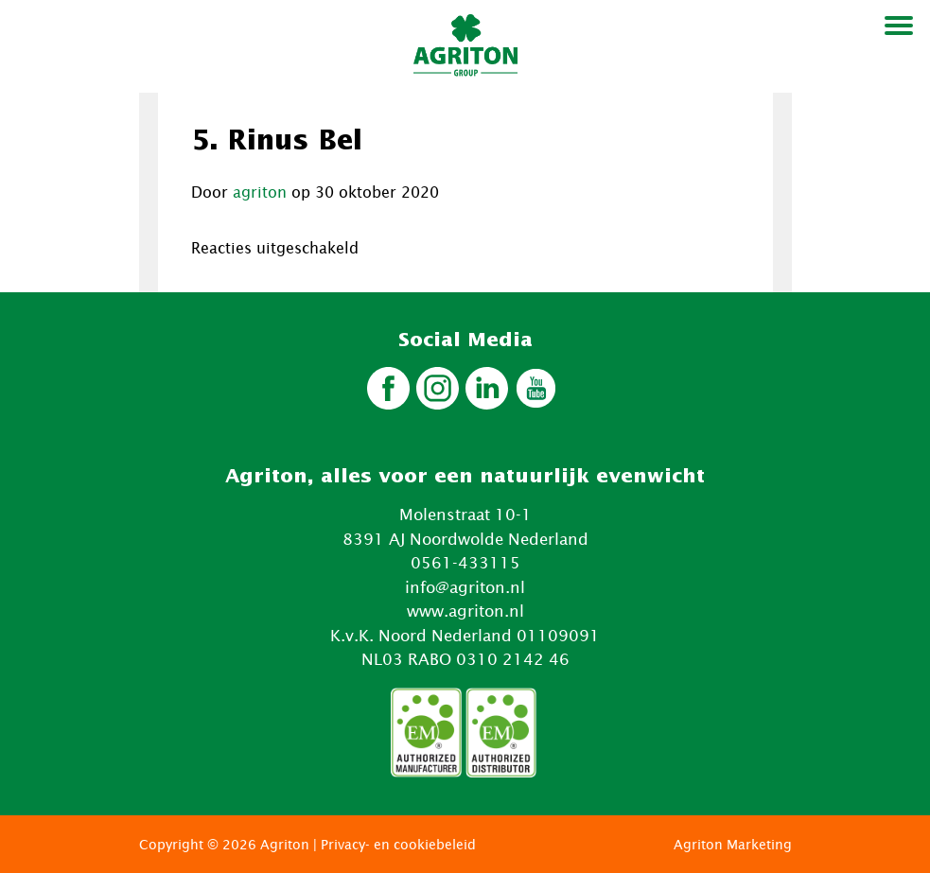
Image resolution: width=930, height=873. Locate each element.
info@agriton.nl (465, 587)
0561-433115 (465, 562)
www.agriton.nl (465, 611)
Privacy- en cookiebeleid (398, 844)
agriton (260, 192)
